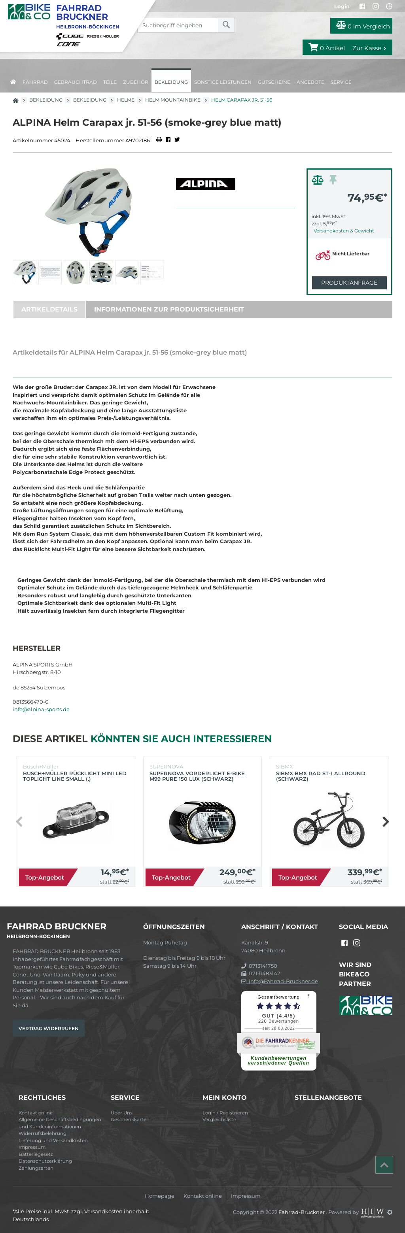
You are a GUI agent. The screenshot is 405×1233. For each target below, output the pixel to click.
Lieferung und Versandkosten (53, 1140)
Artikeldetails (49, 309)
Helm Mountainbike (173, 100)
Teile (110, 82)
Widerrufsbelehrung (42, 1133)
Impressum (32, 1147)
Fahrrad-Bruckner (302, 1212)
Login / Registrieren (225, 1113)
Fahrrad (35, 82)
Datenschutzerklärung (45, 1161)
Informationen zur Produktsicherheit (169, 309)
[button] (157, 272)
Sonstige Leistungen (223, 82)
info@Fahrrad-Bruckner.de (279, 981)
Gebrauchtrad (75, 82)
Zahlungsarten (36, 1168)
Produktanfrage (349, 282)
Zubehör (135, 82)
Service (341, 82)
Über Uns (121, 1113)
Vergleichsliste (219, 1119)
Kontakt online (36, 1113)
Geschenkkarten (130, 1119)
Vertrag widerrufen (49, 1028)
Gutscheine (274, 82)
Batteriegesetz (36, 1154)
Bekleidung (171, 82)
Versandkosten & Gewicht (344, 231)
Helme (125, 100)
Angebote (310, 82)
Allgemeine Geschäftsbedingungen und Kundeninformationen (60, 1123)
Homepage (159, 1196)
